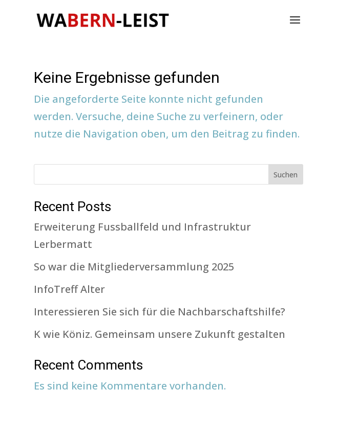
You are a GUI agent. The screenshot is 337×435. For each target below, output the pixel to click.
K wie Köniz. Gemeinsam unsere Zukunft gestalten (159, 334)
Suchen (285, 174)
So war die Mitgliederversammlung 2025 (134, 266)
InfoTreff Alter (69, 289)
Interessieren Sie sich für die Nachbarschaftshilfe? (159, 311)
